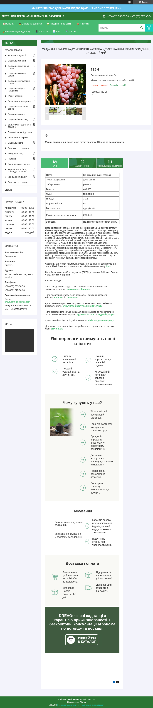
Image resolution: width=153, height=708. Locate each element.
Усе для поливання (17, 177)
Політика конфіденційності (92, 705)
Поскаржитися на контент (68, 705)
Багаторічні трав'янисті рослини (19, 125)
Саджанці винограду (18, 119)
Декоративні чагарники (19, 101)
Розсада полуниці (17, 55)
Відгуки (8, 189)
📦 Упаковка (82, 23)
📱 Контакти (41, 31)
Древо (109, 266)
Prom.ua (91, 699)
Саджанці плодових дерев (18, 107)
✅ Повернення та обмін (59, 23)
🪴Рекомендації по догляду (16, 31)
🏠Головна (7, 23)
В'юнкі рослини (15, 96)
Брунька (81, 314)
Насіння (12, 158)
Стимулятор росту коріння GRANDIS (82, 306)
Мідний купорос (106, 314)
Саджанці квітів (15, 143)
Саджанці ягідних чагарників (16, 89)
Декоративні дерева (18, 137)
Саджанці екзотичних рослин (18, 67)
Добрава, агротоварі (18, 182)
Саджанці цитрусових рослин (19, 82)
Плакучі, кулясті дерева (20, 132)
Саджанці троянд (16, 114)
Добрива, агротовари (18, 148)
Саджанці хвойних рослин (17, 74)
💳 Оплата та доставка (30, 23)
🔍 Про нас (71, 31)
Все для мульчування (19, 164)
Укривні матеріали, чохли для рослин (17, 170)
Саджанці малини (17, 60)
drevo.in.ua (57, 328)
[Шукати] (141, 28)
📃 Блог (57, 31)
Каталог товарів (13, 50)
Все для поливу (16, 153)
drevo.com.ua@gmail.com (17, 302)
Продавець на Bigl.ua (76, 702)
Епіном (58, 297)
